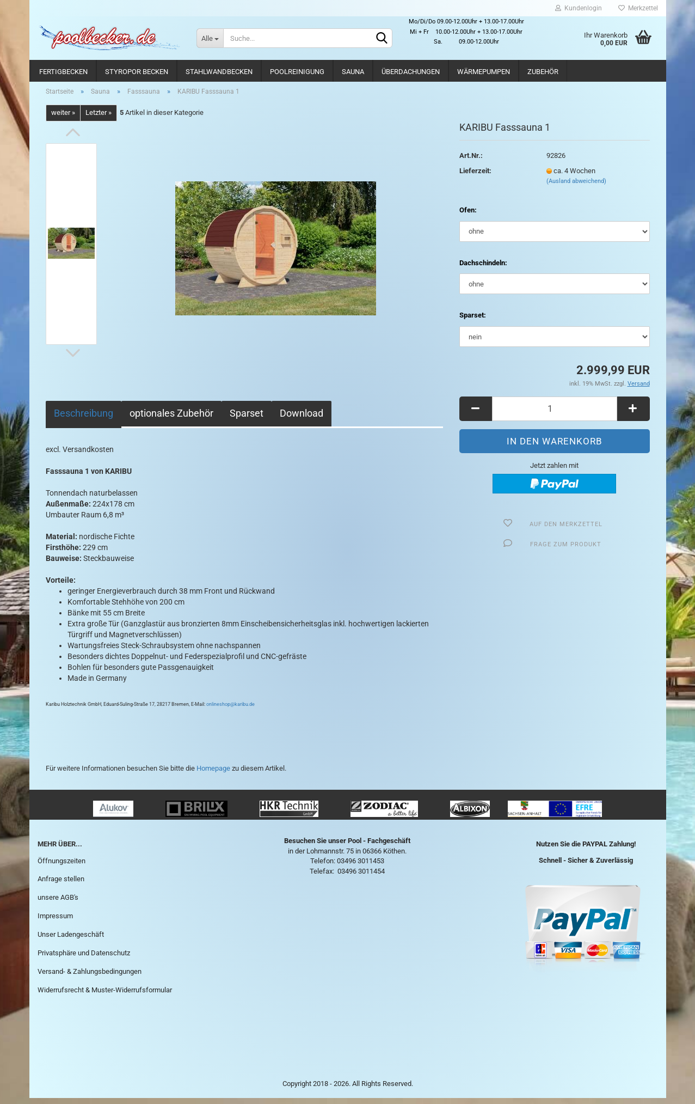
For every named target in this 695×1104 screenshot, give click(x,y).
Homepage (213, 774)
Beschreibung (83, 419)
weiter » (63, 119)
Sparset (246, 419)
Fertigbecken (63, 72)
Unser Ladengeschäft (71, 940)
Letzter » (98, 119)
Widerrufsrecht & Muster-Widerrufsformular (105, 996)
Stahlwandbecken (219, 72)
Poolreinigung (297, 72)
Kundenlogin (578, 8)
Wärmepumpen (483, 72)
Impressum (55, 922)
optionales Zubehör (171, 419)
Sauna (353, 72)
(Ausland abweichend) (576, 187)
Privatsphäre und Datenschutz (84, 959)
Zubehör (542, 72)
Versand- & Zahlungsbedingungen (90, 977)
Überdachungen (411, 72)
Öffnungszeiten (61, 867)
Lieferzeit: (475, 177)
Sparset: (472, 322)
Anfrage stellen (61, 885)
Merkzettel (638, 8)
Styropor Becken (136, 72)
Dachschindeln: (483, 269)
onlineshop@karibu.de (230, 710)
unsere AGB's (58, 904)
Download (301, 419)
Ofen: (468, 216)
